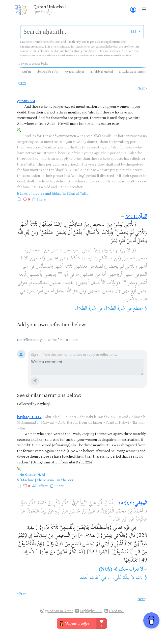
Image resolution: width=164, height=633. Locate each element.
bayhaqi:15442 (29, 416)
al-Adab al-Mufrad (102, 71)
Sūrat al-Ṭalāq (78, 193)
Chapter (67, 480)
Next (141, 88)
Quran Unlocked (50, 6)
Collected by (26, 403)
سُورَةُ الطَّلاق (85, 308)
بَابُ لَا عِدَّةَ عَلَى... (125, 578)
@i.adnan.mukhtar (59, 610)
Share (41, 199)
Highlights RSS (91, 610)
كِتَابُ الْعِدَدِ (90, 578)
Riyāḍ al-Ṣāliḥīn (74, 71)
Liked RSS (116, 610)
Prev (22, 82)
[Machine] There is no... (38, 480)
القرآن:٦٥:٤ (136, 216)
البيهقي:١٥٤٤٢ (132, 503)
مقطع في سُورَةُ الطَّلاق (123, 308)
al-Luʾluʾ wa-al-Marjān (132, 71)
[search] (74, 31)
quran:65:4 (26, 100)
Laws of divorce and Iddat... (41, 193)
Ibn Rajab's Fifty (47, 71)
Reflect (42, 485)
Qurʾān (26, 71)
